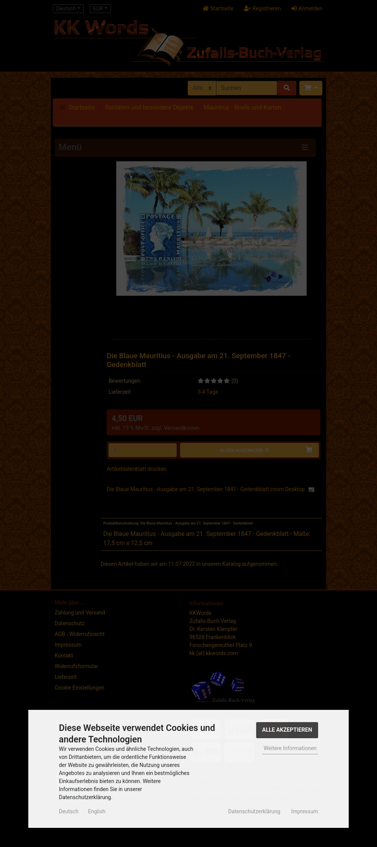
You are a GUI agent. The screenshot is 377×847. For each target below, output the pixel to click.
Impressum (304, 811)
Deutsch (68, 811)
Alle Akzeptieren (287, 730)
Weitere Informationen (290, 748)
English (96, 811)
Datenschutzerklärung (254, 811)
